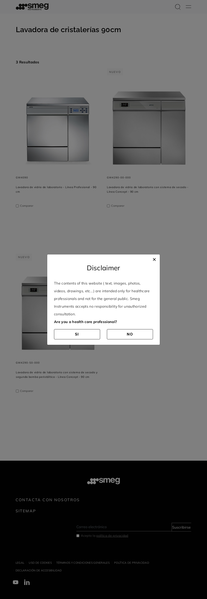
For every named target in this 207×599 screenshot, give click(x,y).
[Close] (154, 259)
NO (130, 334)
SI (77, 334)
